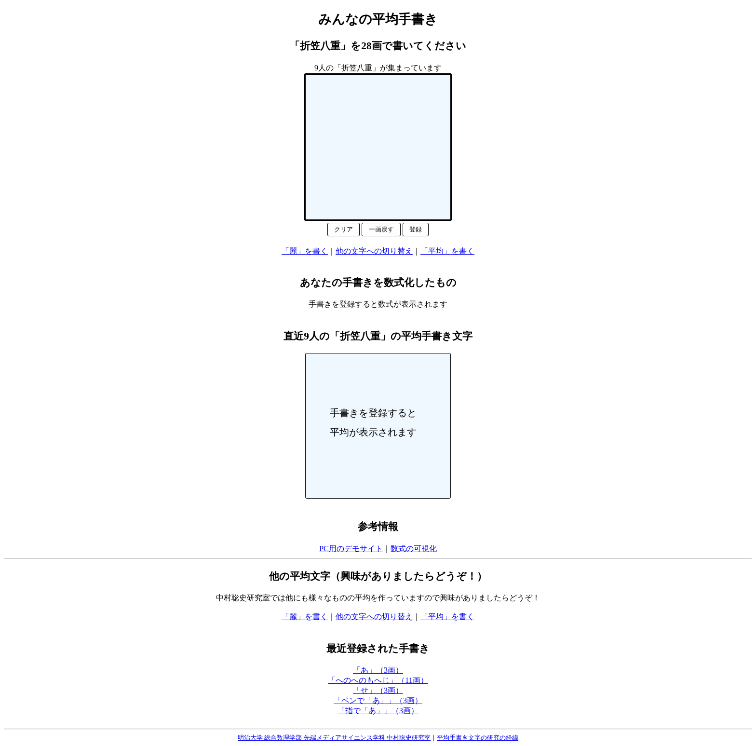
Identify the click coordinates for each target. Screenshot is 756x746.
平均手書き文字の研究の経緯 (477, 737)
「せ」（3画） (378, 690)
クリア (343, 229)
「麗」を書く (305, 251)
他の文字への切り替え (374, 251)
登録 (415, 229)
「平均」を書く (447, 251)
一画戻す (381, 229)
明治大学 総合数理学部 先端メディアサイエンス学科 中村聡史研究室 (334, 737)
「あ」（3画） (378, 670)
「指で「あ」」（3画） (378, 710)
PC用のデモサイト (351, 548)
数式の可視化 (414, 548)
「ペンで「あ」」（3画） (378, 700)
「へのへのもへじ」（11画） (378, 680)
